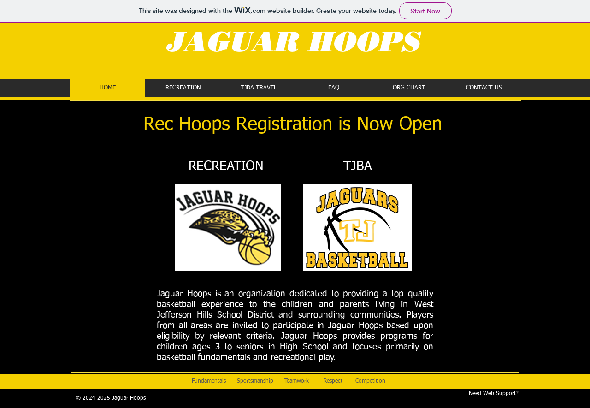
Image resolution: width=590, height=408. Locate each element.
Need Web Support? (494, 393)
